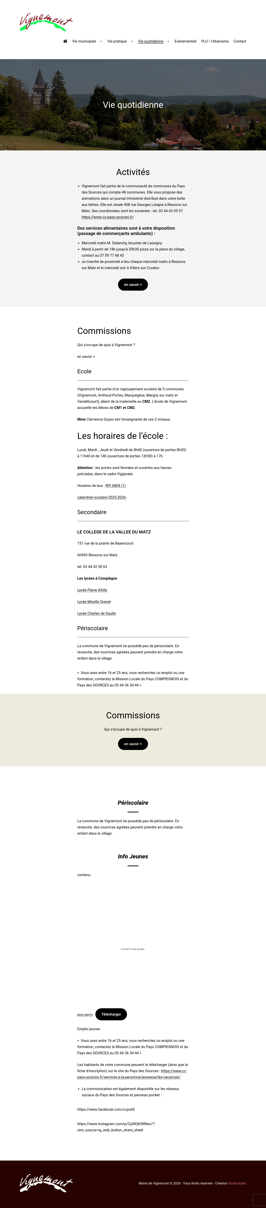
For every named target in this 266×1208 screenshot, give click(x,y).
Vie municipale (84, 41)
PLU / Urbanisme (215, 41)
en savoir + (133, 284)
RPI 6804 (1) (115, 485)
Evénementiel (185, 41)
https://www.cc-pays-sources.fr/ (108, 217)
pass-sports (85, 1014)
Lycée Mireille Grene (93, 602)
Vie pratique (117, 41)
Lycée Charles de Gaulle (96, 613)
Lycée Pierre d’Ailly (92, 590)
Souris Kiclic (237, 1183)
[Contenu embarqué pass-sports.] (133, 949)
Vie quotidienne (150, 41)
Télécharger (111, 1014)
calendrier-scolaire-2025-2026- (102, 497)
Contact (239, 41)
